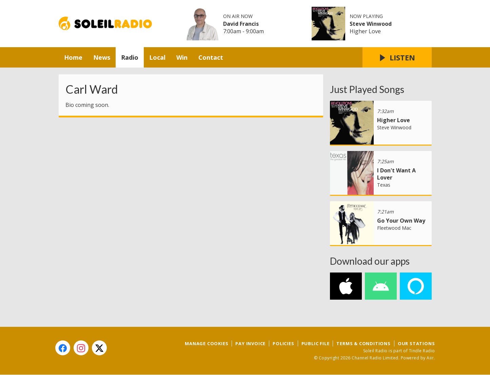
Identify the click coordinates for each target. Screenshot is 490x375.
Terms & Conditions (363, 343)
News (101, 57)
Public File (315, 343)
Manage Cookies (206, 343)
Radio (129, 57)
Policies (283, 343)
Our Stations (416, 343)
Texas (383, 185)
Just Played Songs (367, 89)
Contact (210, 57)
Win (182, 57)
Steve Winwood (371, 24)
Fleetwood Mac (394, 228)
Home (73, 57)
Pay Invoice (250, 343)
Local (157, 57)
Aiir (430, 358)
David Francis (241, 24)
